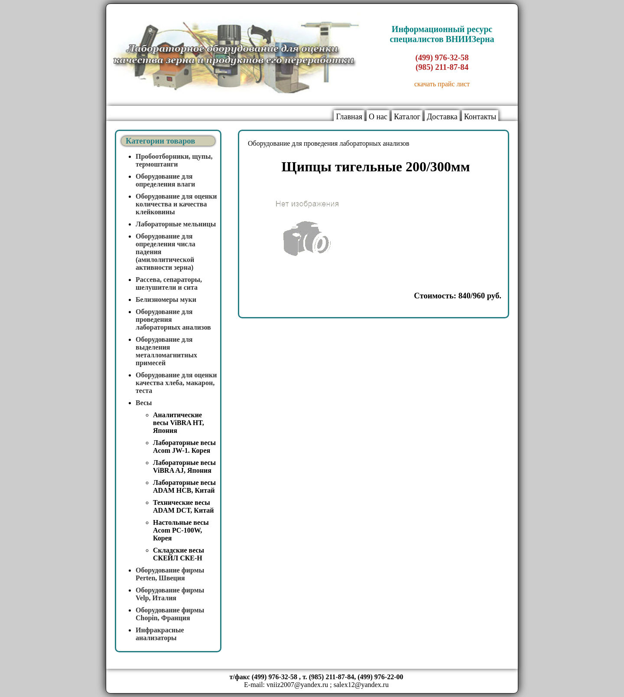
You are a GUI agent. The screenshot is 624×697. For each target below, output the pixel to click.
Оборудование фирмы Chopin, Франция (170, 614)
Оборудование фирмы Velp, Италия (170, 594)
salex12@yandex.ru (361, 684)
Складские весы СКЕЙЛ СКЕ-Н (178, 554)
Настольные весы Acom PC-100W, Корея (181, 530)
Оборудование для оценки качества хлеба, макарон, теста (176, 382)
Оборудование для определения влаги (165, 180)
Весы (144, 402)
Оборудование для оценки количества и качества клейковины (176, 204)
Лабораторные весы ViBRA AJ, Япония (184, 466)
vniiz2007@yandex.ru (297, 684)
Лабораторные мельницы (176, 224)
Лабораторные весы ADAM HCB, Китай (184, 486)
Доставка (442, 116)
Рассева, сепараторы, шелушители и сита (169, 283)
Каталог (407, 116)
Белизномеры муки (166, 299)
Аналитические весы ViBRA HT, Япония (178, 422)
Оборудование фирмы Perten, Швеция (170, 574)
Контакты (480, 116)
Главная (349, 116)
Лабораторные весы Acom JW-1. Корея (184, 446)
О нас (378, 116)
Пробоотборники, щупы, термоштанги (174, 160)
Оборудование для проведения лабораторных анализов (329, 143)
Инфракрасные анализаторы (160, 633)
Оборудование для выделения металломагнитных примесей (166, 351)
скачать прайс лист (442, 84)
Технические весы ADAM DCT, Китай (183, 506)
